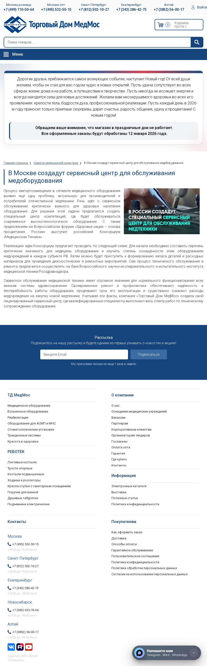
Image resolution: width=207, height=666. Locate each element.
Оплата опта (120, 447)
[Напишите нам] (166, 653)
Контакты (118, 465)
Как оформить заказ (126, 532)
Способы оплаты (124, 544)
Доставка (118, 538)
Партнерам (119, 423)
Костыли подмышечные (26, 474)
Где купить (119, 459)
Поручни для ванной (23, 492)
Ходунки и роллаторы (24, 480)
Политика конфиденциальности (135, 562)
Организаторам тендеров (130, 435)
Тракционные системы (24, 435)
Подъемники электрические (28, 504)
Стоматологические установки (31, 429)
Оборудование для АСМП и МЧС (32, 423)
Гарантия (118, 453)
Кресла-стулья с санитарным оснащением (39, 486)
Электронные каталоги (129, 486)
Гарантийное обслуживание (132, 550)
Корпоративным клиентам (131, 429)
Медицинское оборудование (29, 405)
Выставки (118, 492)
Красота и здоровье (23, 441)
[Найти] (197, 42)
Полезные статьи (124, 498)
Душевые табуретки (23, 498)
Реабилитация (18, 417)
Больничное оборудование (28, 411)
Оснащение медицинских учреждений (139, 411)
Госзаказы (119, 441)
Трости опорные (20, 468)
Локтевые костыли (22, 462)
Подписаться (148, 354)
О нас (115, 405)
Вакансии (118, 417)
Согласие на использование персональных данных (149, 574)
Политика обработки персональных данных (144, 568)
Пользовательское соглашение (135, 556)
